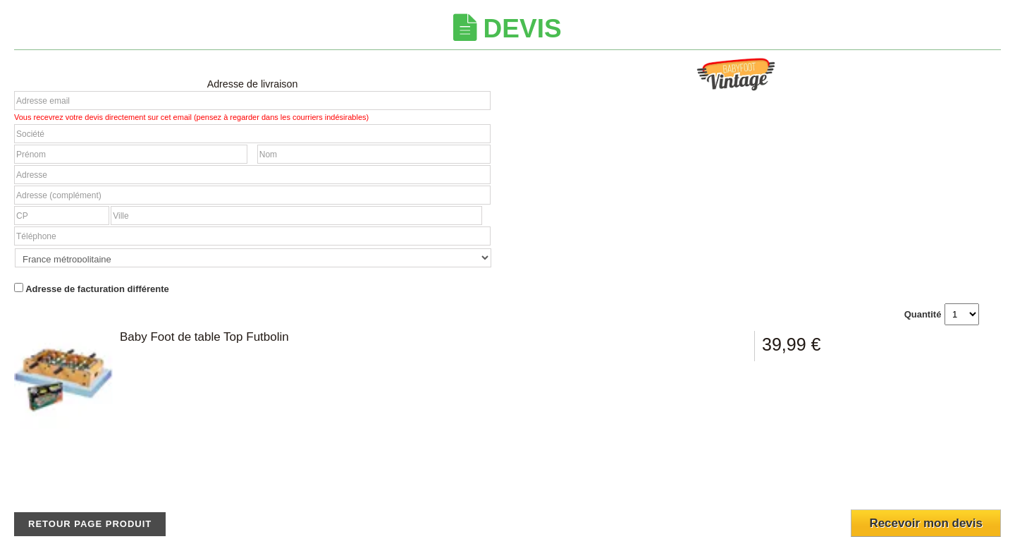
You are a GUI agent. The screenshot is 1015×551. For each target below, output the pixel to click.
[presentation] (917, 477)
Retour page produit (90, 524)
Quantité (923, 314)
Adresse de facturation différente (91, 288)
